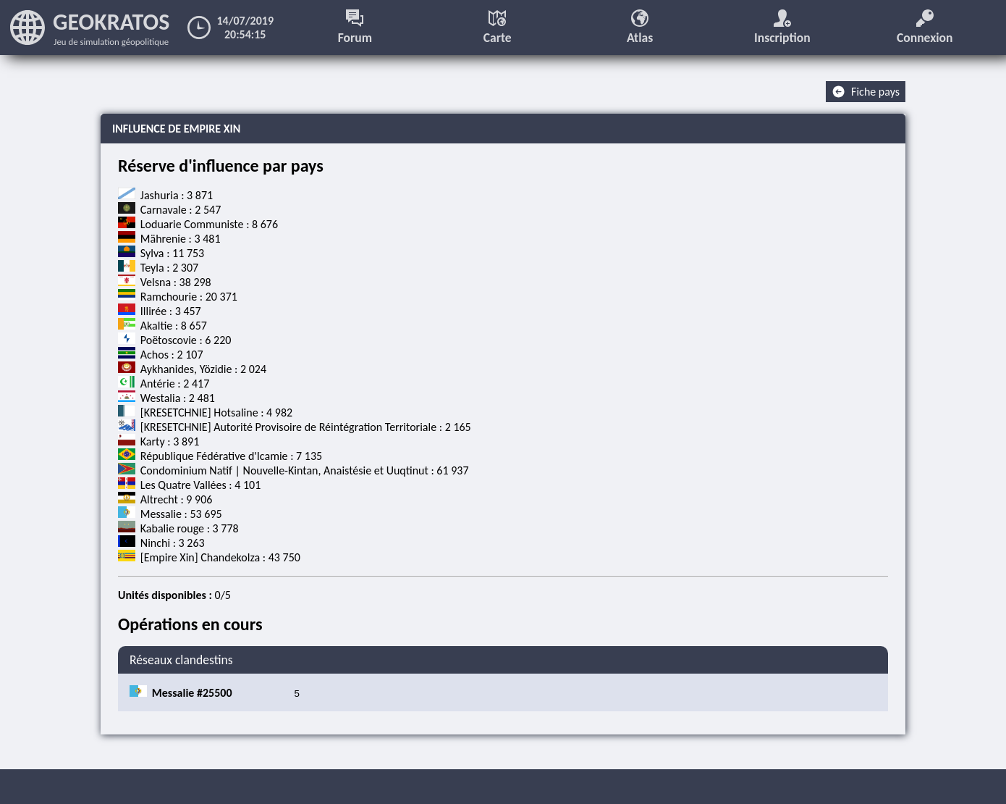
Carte (497, 27)
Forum (355, 27)
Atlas (640, 27)
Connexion (925, 27)
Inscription (782, 27)
